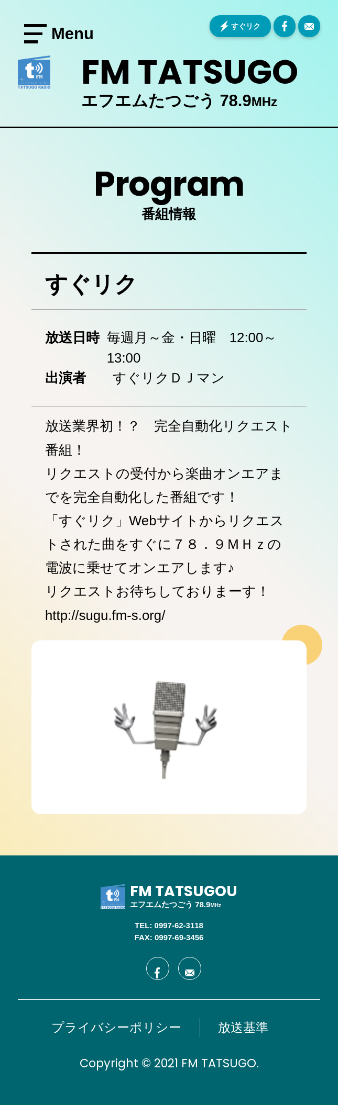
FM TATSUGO (189, 72)
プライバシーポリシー (116, 1027)
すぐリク (245, 26)
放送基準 (243, 1027)
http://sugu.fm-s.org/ (105, 615)
